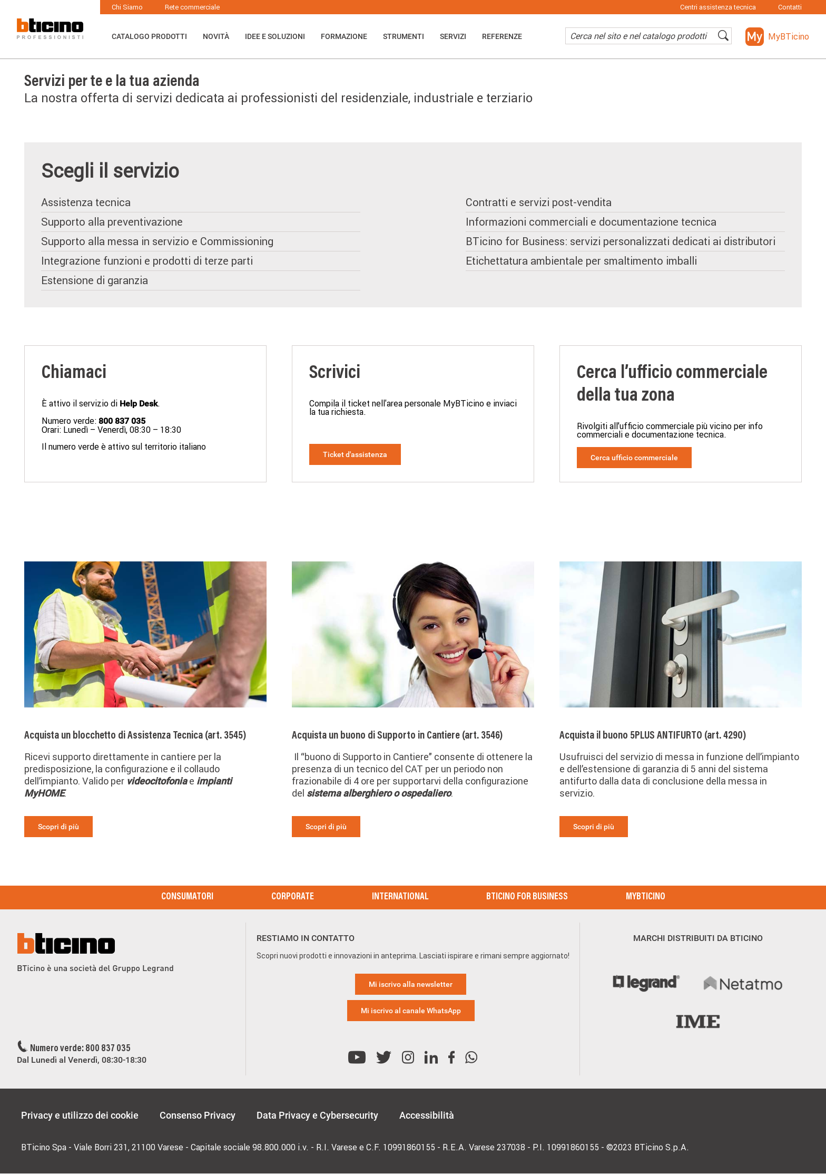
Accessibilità (426, 1115)
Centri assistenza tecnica (718, 7)
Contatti (790, 7)
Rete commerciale (192, 7)
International (400, 897)
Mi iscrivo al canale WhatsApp (411, 1010)
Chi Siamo (127, 7)
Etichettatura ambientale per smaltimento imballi (581, 260)
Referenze (502, 36)
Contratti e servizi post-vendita (539, 202)
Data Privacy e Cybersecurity (317, 1115)
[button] (777, 36)
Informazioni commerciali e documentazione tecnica (591, 221)
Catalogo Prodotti (149, 36)
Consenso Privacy (197, 1115)
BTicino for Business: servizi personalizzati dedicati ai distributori (620, 241)
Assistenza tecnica (86, 202)
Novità (216, 36)
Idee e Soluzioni (275, 36)
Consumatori (187, 897)
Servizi (453, 36)
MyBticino (645, 897)
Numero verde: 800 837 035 (80, 1049)
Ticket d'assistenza (355, 454)
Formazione (344, 36)
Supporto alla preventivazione (112, 221)
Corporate (292, 897)
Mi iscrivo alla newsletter (411, 984)
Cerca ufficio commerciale (634, 457)
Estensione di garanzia (94, 280)
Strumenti (403, 36)
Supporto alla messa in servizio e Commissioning (157, 241)
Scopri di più (58, 826)
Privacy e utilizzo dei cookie (80, 1115)
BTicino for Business (527, 897)
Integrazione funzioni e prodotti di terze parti (147, 260)
